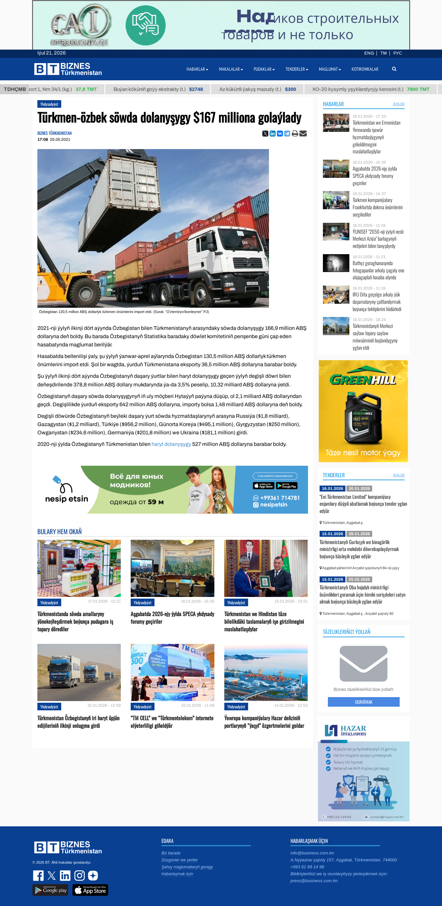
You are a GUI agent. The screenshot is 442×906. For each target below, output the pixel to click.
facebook (39, 875)
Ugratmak (363, 701)
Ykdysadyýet (49, 104)
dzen (92, 875)
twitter (52, 875)
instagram (78, 875)
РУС (397, 53)
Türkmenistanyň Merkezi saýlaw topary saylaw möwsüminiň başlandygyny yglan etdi (375, 336)
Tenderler (334, 475)
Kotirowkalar (365, 69)
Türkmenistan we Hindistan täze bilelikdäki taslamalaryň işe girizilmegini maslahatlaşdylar (264, 621)
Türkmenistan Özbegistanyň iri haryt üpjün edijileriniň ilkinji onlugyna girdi (78, 721)
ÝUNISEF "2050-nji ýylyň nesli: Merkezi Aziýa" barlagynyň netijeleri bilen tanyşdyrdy (378, 239)
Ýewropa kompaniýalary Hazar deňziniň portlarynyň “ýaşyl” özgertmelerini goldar (264, 721)
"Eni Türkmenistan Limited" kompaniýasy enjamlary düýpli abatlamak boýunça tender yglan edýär (363, 503)
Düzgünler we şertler (179, 860)
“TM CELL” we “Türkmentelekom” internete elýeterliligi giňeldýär (172, 721)
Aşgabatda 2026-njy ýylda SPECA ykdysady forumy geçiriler (172, 617)
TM (383, 53)
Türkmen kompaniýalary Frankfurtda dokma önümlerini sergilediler (378, 207)
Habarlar (333, 104)
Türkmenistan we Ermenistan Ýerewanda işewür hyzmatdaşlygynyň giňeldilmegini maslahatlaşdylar (376, 137)
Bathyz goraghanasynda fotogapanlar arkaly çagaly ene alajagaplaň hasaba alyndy (378, 270)
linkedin (65, 875)
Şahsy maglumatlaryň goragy (187, 867)
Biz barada (170, 853)
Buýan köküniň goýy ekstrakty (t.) (163, 89)
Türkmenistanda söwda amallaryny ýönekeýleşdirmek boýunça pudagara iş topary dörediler (75, 621)
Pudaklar (264, 69)
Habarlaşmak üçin (177, 874)
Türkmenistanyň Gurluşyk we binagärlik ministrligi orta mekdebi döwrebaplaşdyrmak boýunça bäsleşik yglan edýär (359, 549)
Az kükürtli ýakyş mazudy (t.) (263, 89)
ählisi (399, 104)
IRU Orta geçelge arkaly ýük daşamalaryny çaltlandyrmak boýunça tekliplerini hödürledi (377, 301)
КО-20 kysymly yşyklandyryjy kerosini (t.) (376, 89)
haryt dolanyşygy (171, 444)
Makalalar (231, 69)
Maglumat (330, 69)
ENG (369, 53)
